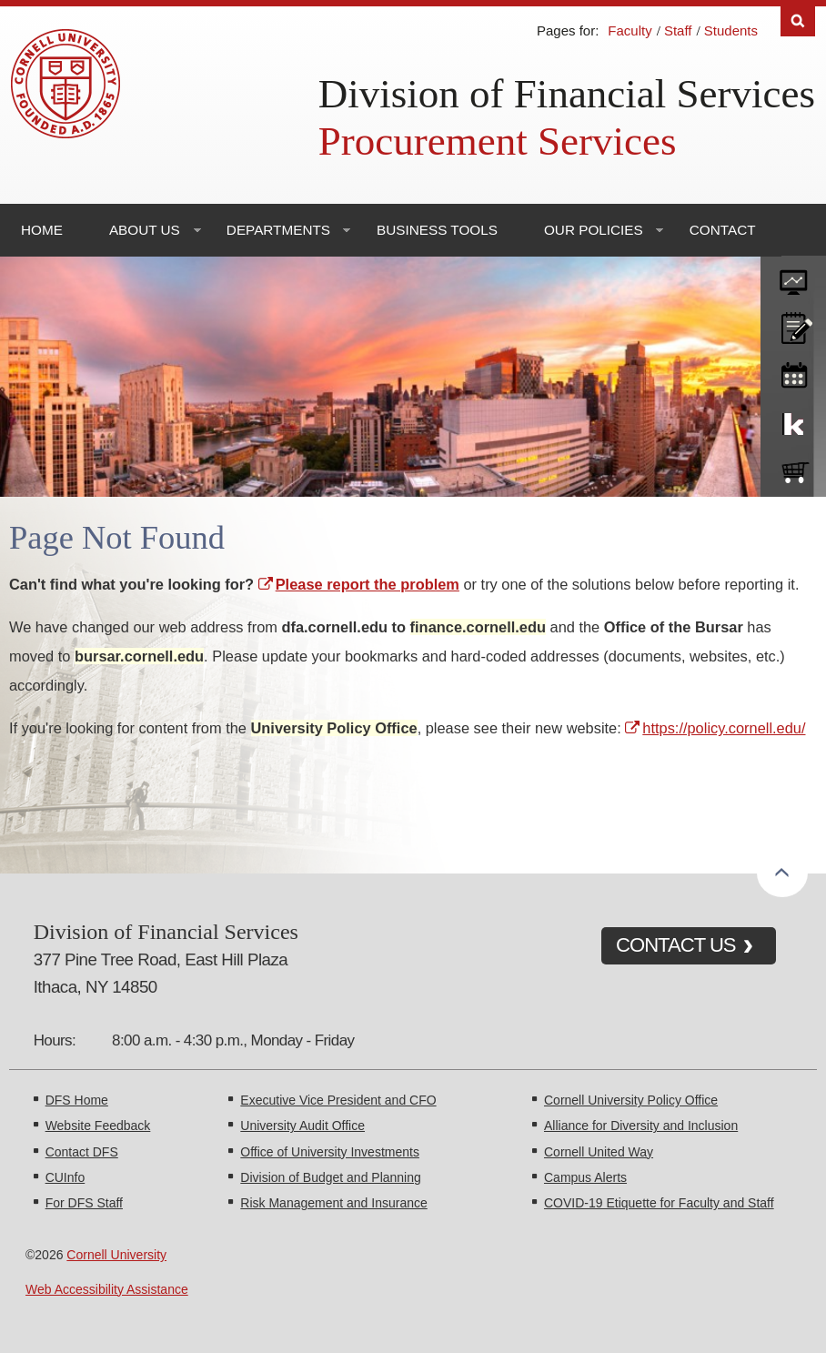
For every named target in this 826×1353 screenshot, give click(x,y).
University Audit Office (302, 1125)
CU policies (793, 324)
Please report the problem (367, 584)
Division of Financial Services (566, 93)
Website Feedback (98, 1125)
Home (42, 229)
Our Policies (593, 229)
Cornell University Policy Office (631, 1100)
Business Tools (437, 229)
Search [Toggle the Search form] (798, 21)
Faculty (629, 30)
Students (731, 30)
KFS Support (793, 420)
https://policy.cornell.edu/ (723, 728)
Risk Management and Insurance (333, 1203)
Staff (678, 30)
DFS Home (76, 1100)
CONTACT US (676, 945)
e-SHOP (793, 469)
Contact (723, 229)
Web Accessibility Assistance (106, 1289)
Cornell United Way (598, 1152)
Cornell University (116, 1254)
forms (793, 276)
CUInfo (65, 1177)
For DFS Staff (84, 1203)
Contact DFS (81, 1152)
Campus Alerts (585, 1177)
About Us (144, 229)
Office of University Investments (329, 1152)
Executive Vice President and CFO (338, 1100)
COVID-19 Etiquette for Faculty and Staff (659, 1203)
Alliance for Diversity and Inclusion (641, 1125)
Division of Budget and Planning (330, 1177)
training (793, 372)
